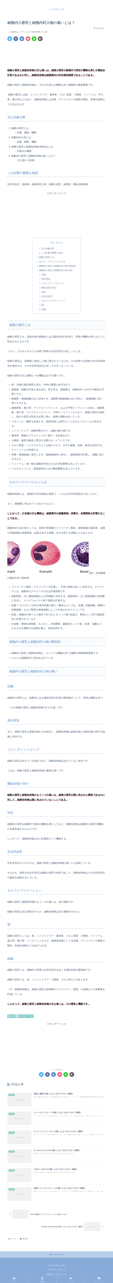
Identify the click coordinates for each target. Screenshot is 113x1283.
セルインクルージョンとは (52, 261)
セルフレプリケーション (54, 301)
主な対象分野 (47, 248)
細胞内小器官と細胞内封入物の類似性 (57, 266)
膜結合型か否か (49, 288)
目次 (52, 242)
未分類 (11, 1017)
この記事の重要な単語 (52, 253)
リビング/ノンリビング (53, 283)
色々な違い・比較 (25, 1017)
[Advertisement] (56, 51)
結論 (44, 310)
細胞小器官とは (46, 257)
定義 (44, 275)
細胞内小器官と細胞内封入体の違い (56, 270)
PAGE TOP (56, 1259)
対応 (44, 292)
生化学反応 (47, 296)
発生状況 (46, 279)
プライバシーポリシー (56, 1274)
